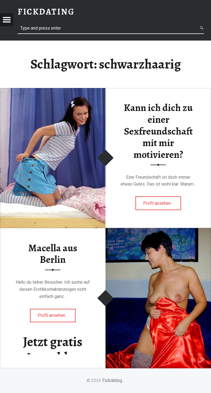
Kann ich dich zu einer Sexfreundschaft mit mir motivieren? (158, 131)
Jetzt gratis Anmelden (52, 349)
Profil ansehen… (162, 205)
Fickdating (112, 380)
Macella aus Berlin (52, 253)
